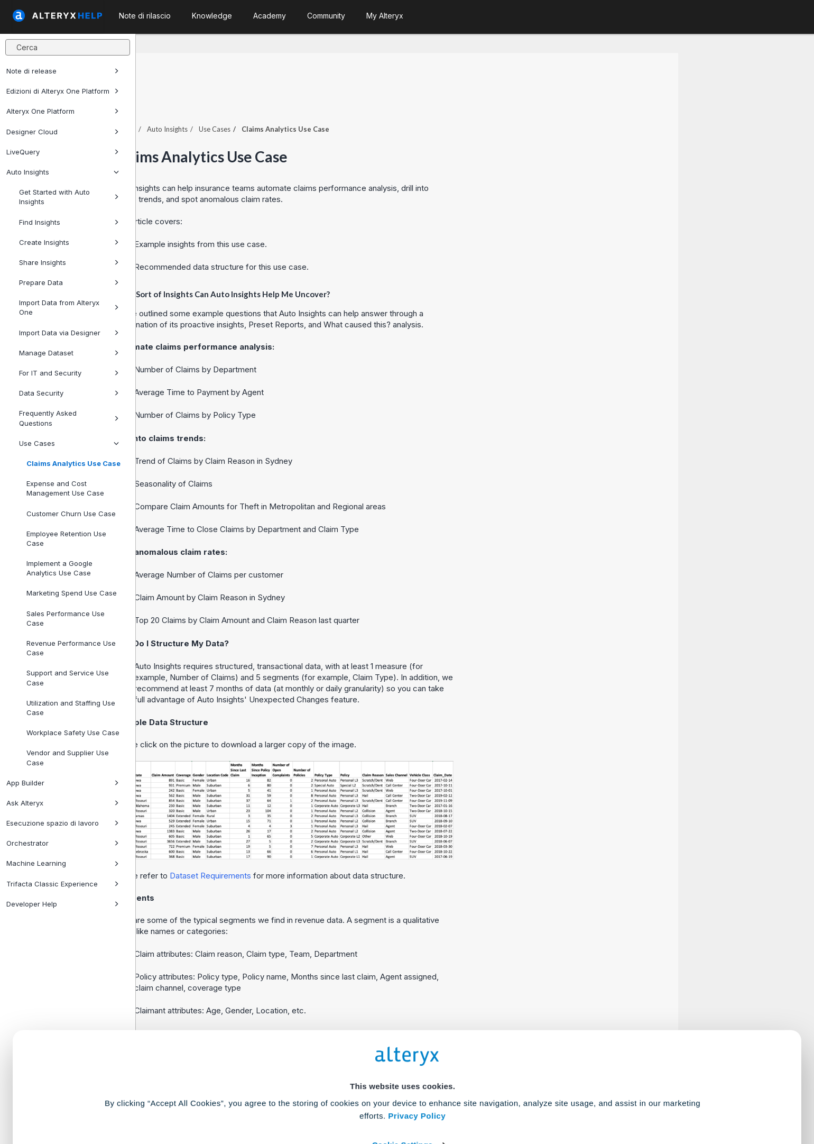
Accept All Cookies (327, 1097)
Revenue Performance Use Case (71, 648)
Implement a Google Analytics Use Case (59, 568)
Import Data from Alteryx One (69, 307)
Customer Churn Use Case (71, 513)
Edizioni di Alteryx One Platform (62, 91)
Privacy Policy (417, 1036)
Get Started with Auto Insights (69, 197)
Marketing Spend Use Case (71, 593)
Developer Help (62, 904)
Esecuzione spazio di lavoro (62, 823)
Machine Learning (62, 863)
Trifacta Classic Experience (62, 884)
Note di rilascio (145, 15)
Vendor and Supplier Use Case (67, 757)
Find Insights (69, 222)
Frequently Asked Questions (69, 418)
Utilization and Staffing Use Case (70, 708)
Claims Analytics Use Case (73, 463)
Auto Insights (62, 172)
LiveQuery (62, 152)
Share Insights (69, 262)
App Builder (62, 783)
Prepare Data (69, 282)
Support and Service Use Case (67, 678)
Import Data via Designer (69, 332)
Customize (487, 1097)
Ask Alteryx (62, 803)
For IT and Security (69, 373)
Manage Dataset (69, 353)
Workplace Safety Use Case (72, 732)
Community (326, 15)
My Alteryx (384, 15)
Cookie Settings (402, 1065)
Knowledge (212, 15)
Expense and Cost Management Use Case (65, 488)
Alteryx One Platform (62, 111)
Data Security (69, 393)
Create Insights (69, 242)
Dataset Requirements (346, 846)
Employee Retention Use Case (66, 538)
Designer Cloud (62, 131)
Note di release (62, 71)
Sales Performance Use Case (65, 618)
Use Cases (69, 443)
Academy (269, 15)
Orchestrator (62, 843)
